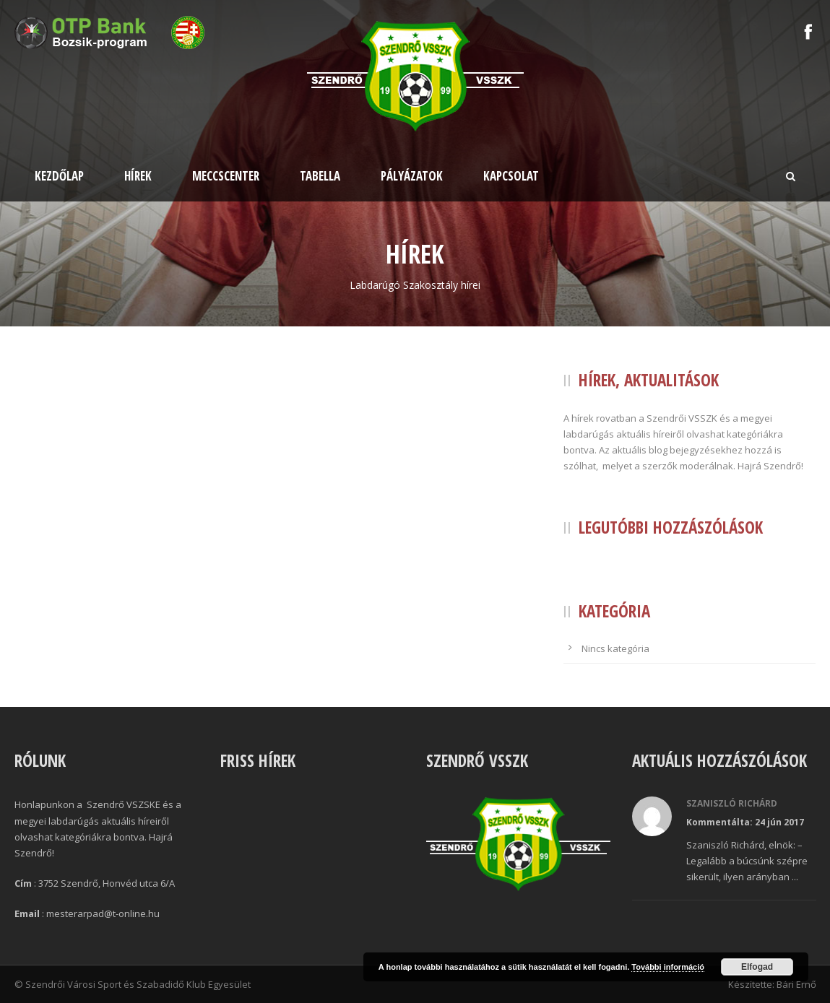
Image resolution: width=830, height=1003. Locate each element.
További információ (667, 967)
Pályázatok (412, 176)
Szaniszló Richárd (731, 803)
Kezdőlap (59, 176)
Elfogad (757, 967)
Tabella (320, 176)
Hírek (138, 176)
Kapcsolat (511, 176)
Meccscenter (225, 176)
